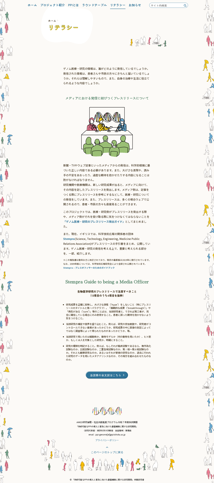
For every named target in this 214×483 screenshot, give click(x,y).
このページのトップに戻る (107, 450)
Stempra (69, 239)
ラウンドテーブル (94, 5)
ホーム (32, 5)
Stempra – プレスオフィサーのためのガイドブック (89, 267)
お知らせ (135, 5)
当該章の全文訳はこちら (107, 375)
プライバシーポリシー (107, 440)
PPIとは (73, 5)
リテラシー (118, 5)
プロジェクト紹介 (52, 5)
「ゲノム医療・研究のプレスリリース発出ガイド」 (94, 221)
